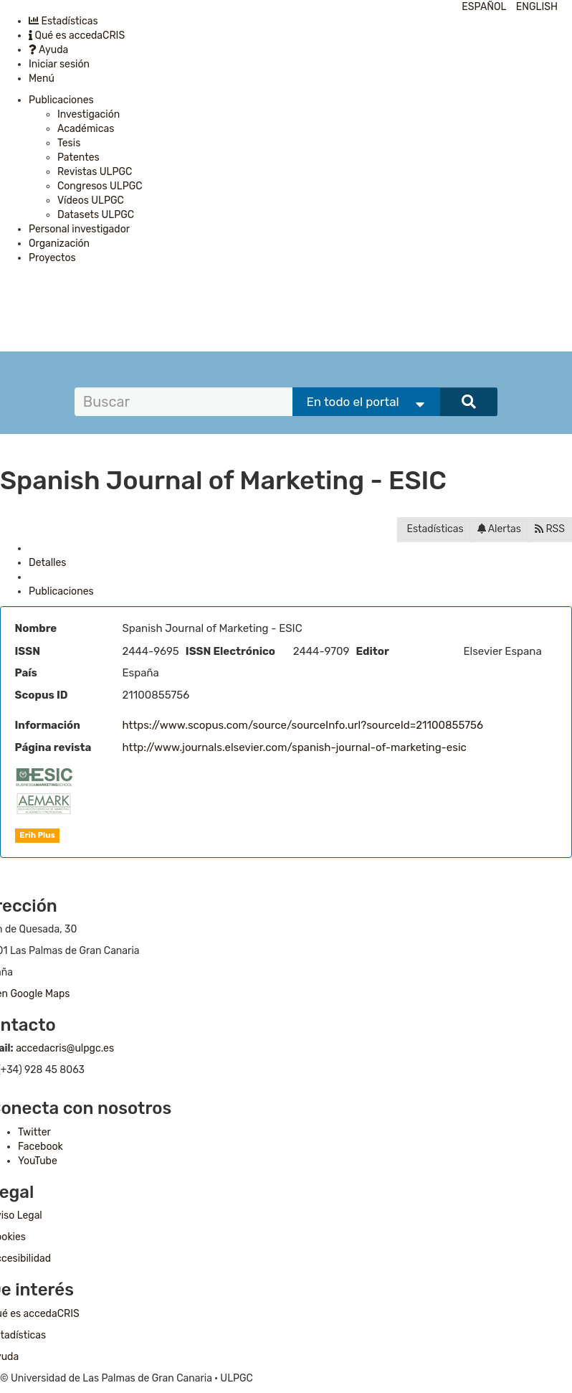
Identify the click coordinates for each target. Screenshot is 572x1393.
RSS (550, 529)
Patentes (78, 157)
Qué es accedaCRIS (77, 35)
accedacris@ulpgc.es (65, 1048)
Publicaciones (61, 100)
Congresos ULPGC (100, 186)
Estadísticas (63, 21)
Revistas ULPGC (94, 172)
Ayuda (48, 50)
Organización (59, 243)
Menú (41, 78)
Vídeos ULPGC (90, 200)
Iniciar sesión (59, 64)
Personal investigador (79, 229)
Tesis (68, 143)
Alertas (499, 529)
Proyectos (52, 258)
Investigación (88, 114)
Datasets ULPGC (95, 215)
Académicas (85, 129)
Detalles (47, 563)
